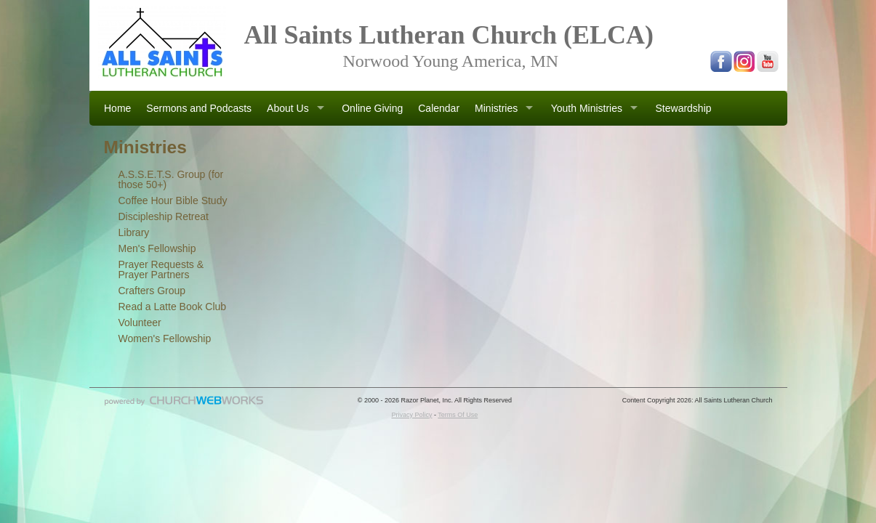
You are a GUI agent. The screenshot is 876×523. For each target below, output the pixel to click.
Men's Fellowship (157, 248)
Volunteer (139, 322)
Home (117, 108)
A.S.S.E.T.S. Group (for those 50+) (171, 179)
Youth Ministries (586, 108)
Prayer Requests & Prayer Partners (161, 269)
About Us (288, 108)
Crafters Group (152, 290)
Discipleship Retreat (163, 216)
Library (134, 232)
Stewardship (684, 108)
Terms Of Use (458, 414)
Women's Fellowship (165, 338)
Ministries (496, 108)
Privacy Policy (411, 414)
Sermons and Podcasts (199, 108)
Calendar (438, 108)
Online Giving (372, 108)
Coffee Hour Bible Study (173, 200)
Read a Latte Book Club (172, 306)
